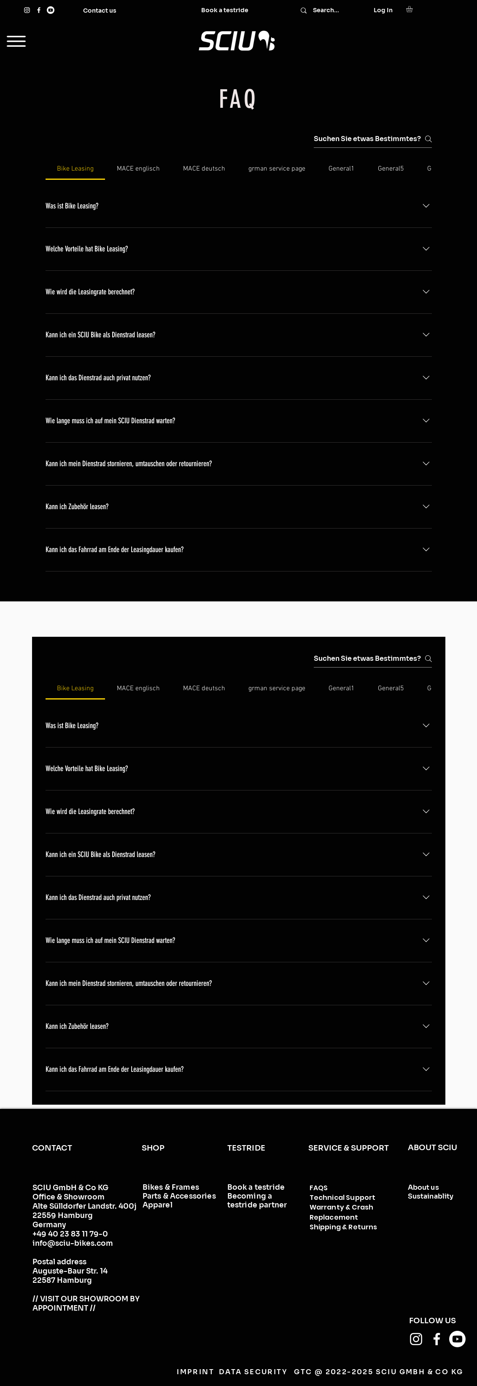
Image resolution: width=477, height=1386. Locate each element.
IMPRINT (195, 1371)
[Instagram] (27, 10)
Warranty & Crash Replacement (342, 1212)
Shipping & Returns (343, 1227)
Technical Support (343, 1197)
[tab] (75, 169)
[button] (413, 9)
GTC (303, 1371)
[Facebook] (39, 10)
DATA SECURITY (253, 1371)
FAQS (319, 1188)
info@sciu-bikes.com (72, 1243)
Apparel (157, 1205)
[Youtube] (50, 10)
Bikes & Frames (171, 1187)
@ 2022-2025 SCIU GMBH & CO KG (389, 1371)
